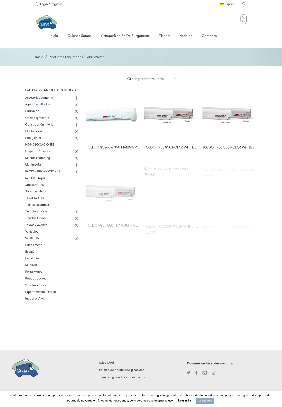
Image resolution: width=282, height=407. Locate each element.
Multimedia (33, 164)
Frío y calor (33, 138)
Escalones (32, 258)
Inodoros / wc (34, 298)
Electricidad (33, 131)
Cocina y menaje (37, 118)
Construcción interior (40, 124)
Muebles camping (37, 158)
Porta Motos (33, 271)
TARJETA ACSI (34, 198)
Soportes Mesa (35, 191)
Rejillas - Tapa (35, 178)
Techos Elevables (37, 205)
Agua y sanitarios (37, 104)
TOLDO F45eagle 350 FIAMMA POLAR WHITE (113, 147)
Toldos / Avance (36, 225)
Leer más (184, 400)
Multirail (31, 265)
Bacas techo (33, 245)
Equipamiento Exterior (40, 292)
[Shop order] (152, 78)
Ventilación (33, 238)
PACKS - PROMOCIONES (42, 171)
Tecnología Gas (36, 211)
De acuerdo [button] (205, 400)
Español (228, 4)
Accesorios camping (39, 97)
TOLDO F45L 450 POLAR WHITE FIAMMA (171, 148)
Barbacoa (32, 111)
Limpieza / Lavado (38, 151)
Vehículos (31, 231)
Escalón (30, 251)
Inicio (39, 57)
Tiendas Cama (35, 218)
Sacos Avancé (34, 185)
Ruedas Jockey (36, 278)
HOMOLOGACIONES (39, 144)
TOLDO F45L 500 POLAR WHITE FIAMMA (229, 148)
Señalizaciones (35, 285)
